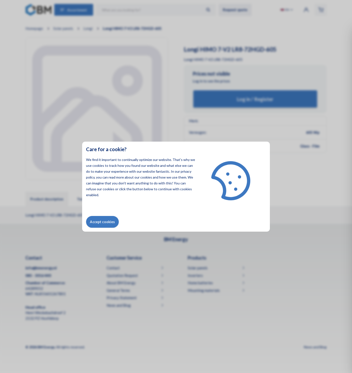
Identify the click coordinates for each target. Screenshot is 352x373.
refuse (91, 189)
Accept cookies (102, 222)
